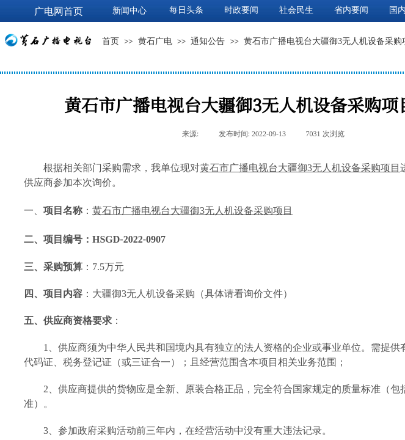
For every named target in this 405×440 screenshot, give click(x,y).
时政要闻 (241, 10)
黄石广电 (155, 41)
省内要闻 (351, 10)
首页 (110, 41)
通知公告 (208, 41)
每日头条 (186, 10)
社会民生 (296, 10)
